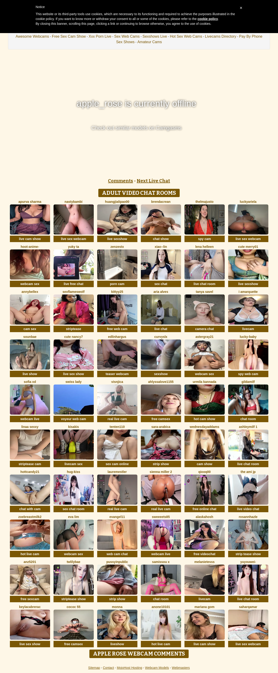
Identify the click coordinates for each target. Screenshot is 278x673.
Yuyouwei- (248, 562)
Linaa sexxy (30, 427)
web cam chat (117, 554)
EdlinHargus (117, 337)
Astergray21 (205, 337)
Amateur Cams (149, 42)
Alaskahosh (204, 517)
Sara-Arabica (160, 427)
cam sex (29, 329)
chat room (248, 419)
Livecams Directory (220, 36)
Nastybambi (73, 202)
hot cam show (204, 419)
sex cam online (117, 464)
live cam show (30, 239)
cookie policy (208, 19)
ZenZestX (117, 247)
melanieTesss (204, 562)
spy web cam (248, 374)
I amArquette (248, 292)
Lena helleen (204, 247)
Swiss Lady (73, 382)
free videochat (205, 554)
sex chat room (74, 509)
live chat (160, 329)
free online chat (204, 509)
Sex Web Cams (127, 36)
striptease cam (30, 464)
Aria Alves (160, 292)
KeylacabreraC (29, 607)
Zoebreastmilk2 (29, 517)
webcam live (30, 419)
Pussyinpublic (117, 562)
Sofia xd (30, 382)
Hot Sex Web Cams (186, 36)
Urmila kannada (204, 382)
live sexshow (117, 239)
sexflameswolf (73, 292)
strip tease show (248, 554)
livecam (248, 329)
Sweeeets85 (161, 517)
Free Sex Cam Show (69, 36)
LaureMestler (117, 472)
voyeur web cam (73, 419)
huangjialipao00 (117, 202)
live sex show (73, 374)
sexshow (160, 374)
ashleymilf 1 (248, 427)
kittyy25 (117, 292)
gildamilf (248, 382)
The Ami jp (248, 472)
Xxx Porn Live (100, 36)
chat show (161, 239)
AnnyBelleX (30, 292)
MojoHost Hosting (129, 668)
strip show (161, 464)
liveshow (117, 644)
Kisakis (73, 427)
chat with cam (30, 509)
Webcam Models (157, 668)
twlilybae (73, 562)
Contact (108, 668)
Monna (117, 607)
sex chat (160, 284)
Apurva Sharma (29, 202)
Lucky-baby (248, 337)
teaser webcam (117, 374)
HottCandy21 (29, 472)
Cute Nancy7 (73, 337)
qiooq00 (204, 472)
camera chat (204, 329)
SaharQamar (248, 607)
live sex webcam (73, 239)
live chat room (205, 284)
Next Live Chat (153, 181)
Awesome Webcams (32, 36)
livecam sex (74, 464)
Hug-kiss (73, 472)
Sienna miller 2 (161, 472)
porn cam (117, 284)
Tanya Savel (204, 292)
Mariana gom (204, 607)
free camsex (161, 419)
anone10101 (161, 607)
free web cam (117, 329)
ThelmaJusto (205, 202)
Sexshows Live (154, 36)
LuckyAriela (248, 202)
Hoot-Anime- (30, 247)
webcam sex (30, 284)
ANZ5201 (30, 562)
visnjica (117, 382)
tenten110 (117, 427)
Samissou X (161, 562)
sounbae (30, 337)
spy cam (204, 239)
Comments (120, 181)
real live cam (117, 419)
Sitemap (94, 668)
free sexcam (30, 599)
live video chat (248, 509)
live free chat (73, 284)
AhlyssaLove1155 (161, 382)
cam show (204, 464)
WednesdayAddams (204, 427)
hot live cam (30, 554)
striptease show (73, 599)
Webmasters (181, 668)
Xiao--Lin (161, 247)
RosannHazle (248, 517)
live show (30, 374)
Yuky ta (73, 247)
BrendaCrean (160, 202)
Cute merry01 (248, 247)
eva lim (73, 517)
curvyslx (160, 337)
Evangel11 (117, 517)
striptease (73, 329)
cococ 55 (73, 607)
